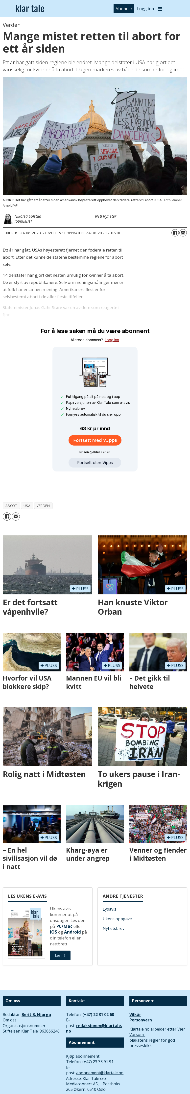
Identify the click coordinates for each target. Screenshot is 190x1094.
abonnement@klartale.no (99, 1050)
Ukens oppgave (117, 896)
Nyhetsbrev (113, 905)
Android (72, 909)
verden (43, 483)
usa (27, 483)
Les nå (60, 932)
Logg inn (145, 8)
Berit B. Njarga (36, 992)
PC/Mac (64, 903)
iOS (53, 909)
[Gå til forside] (30, 9)
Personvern (140, 997)
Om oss (10, 997)
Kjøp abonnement (82, 1033)
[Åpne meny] (160, 8)
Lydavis (109, 886)
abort (11, 483)
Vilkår (135, 992)
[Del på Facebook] (175, 232)
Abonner (124, 8)
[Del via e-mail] (183, 232)
